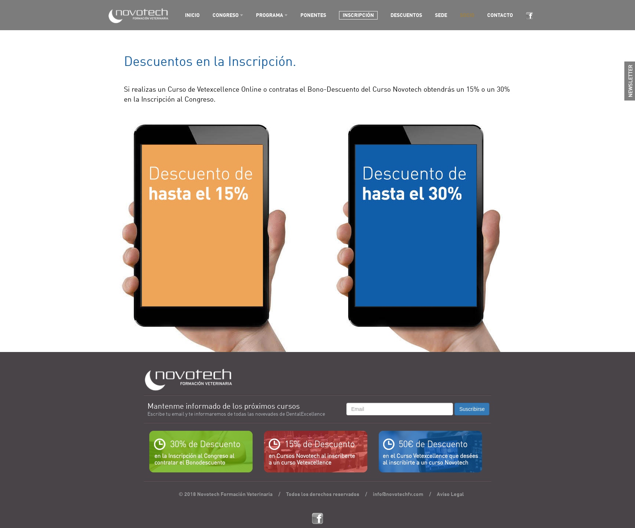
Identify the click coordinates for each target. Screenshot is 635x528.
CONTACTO (500, 15)
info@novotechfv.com (398, 494)
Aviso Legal (450, 494)
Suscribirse (472, 409)
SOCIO (467, 15)
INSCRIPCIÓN (358, 15)
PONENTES (313, 15)
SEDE (441, 15)
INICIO (192, 15)
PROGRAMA (269, 15)
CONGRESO (226, 15)
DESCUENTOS (406, 15)
